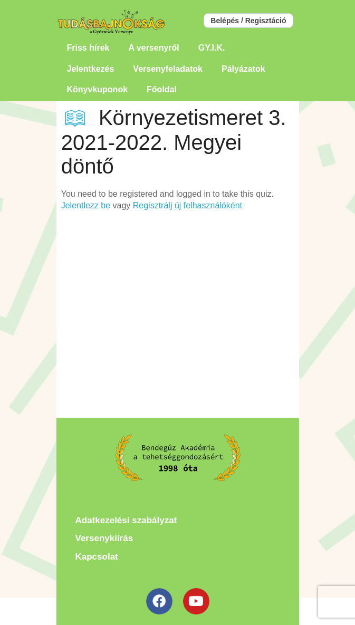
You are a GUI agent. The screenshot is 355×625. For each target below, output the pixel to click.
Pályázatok (243, 68)
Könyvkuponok (97, 89)
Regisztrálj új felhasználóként (187, 205)
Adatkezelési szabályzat (126, 520)
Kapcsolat (96, 557)
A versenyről (153, 47)
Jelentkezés (90, 68)
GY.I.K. (211, 47)
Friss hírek (88, 47)
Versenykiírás (104, 538)
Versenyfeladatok (168, 68)
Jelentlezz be (85, 205)
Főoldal (162, 89)
